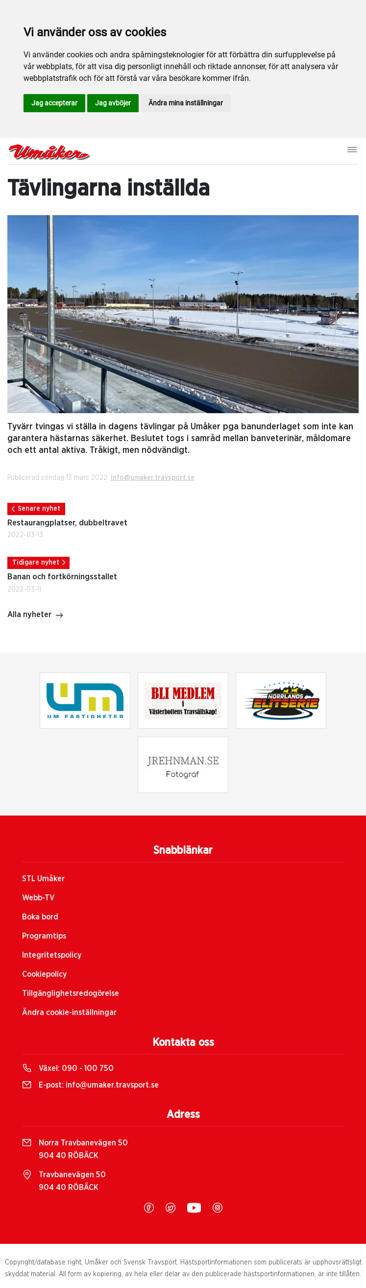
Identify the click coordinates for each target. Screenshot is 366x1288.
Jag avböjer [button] (113, 103)
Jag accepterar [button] (54, 103)
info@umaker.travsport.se (153, 477)
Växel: (68, 1068)
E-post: (90, 1085)
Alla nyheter (35, 615)
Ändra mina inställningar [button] (185, 103)
